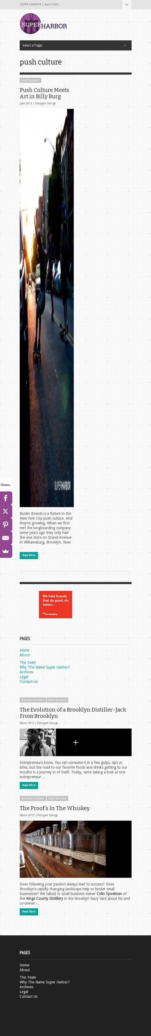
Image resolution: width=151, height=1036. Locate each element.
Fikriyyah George (45, 103)
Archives (26, 672)
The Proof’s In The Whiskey (55, 808)
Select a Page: (127, 4)
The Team (28, 662)
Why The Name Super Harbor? (45, 667)
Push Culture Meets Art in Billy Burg (44, 93)
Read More (28, 555)
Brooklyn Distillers (32, 700)
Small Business (30, 80)
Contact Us (29, 681)
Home (24, 650)
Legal (24, 677)
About (25, 655)
